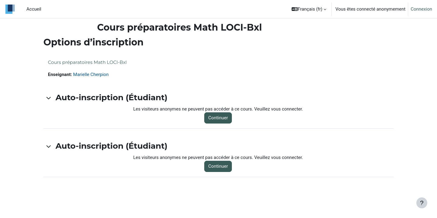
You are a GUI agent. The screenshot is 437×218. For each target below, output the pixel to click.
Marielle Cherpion (91, 74)
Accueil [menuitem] (33, 9)
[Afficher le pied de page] (421, 202)
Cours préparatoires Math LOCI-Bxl (87, 62)
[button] (309, 9)
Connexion (421, 9)
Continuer (218, 118)
